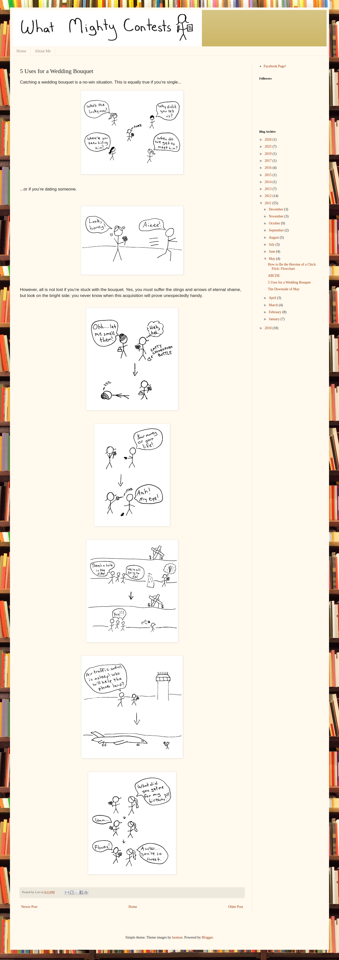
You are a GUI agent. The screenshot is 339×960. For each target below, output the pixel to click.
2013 (269, 189)
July (272, 244)
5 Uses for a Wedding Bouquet (289, 282)
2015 (269, 175)
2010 (269, 328)
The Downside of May (283, 289)
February (275, 312)
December (276, 209)
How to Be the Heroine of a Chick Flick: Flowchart (292, 267)
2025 (269, 146)
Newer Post (29, 907)
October (275, 223)
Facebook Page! (275, 66)
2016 (269, 168)
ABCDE (274, 276)
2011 (268, 203)
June (272, 251)
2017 (269, 161)
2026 (269, 139)
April (273, 298)
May (272, 259)
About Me (43, 51)
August (274, 237)
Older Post (235, 907)
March (274, 305)
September (276, 230)
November (276, 216)
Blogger (207, 937)
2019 (269, 154)
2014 (269, 182)
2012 (269, 196)
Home (21, 51)
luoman (177, 937)
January (274, 319)
